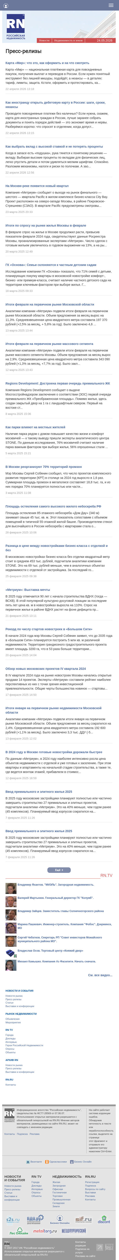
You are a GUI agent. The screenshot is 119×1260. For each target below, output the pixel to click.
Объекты (10, 1052)
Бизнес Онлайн (81, 1161)
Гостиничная (59, 1192)
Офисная (57, 1189)
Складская (58, 1203)
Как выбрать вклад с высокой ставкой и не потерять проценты (54, 146)
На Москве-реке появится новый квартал (37, 186)
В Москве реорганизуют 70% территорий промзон (44, 467)
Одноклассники (56, 1161)
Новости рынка (14, 995)
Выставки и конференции (20, 1006)
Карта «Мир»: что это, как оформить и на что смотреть (47, 63)
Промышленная (61, 1199)
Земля (56, 1206)
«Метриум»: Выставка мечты (28, 590)
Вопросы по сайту (95, 1189)
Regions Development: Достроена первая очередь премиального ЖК (58, 383)
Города (9, 1035)
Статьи (9, 1002)
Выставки (90, 1192)
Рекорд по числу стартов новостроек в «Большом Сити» (49, 629)
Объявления (13, 1019)
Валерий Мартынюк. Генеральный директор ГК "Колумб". (56, 897)
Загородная (58, 1185)
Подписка (22, 1134)
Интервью (11, 1042)
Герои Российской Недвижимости (24, 1045)
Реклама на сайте (85, 1256)
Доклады (11, 1038)
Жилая (56, 1182)
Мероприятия (13, 1022)
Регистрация (92, 1182)
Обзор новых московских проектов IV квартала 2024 (46, 668)
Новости (44, 40)
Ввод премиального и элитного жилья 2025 (39, 791)
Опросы (10, 1049)
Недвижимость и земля (68, 40)
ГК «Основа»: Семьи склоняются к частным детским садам (51, 265)
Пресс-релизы (13, 999)
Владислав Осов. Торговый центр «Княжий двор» (50, 950)
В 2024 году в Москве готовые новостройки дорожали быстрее (54, 752)
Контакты (11, 1084)
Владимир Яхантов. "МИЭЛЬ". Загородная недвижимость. (56, 884)
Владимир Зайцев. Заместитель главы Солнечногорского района (61, 911)
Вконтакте (34, 1161)
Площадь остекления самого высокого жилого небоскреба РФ (53, 506)
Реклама (34, 1134)
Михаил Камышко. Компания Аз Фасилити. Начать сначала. (57, 961)
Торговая (57, 1196)
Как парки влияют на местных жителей (35, 427)
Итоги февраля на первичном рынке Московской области (50, 304)
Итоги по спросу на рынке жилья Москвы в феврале (46, 225)
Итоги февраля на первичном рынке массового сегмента (49, 344)
